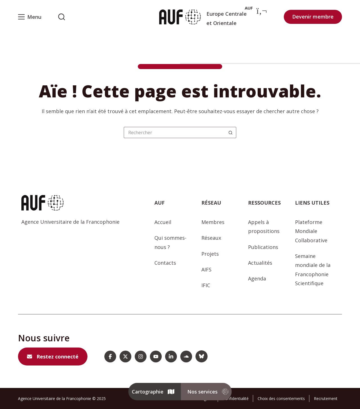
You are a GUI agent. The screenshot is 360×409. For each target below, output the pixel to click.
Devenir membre (313, 16)
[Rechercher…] (174, 132)
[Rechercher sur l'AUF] (62, 17)
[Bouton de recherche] (230, 132)
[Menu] (29, 16)
